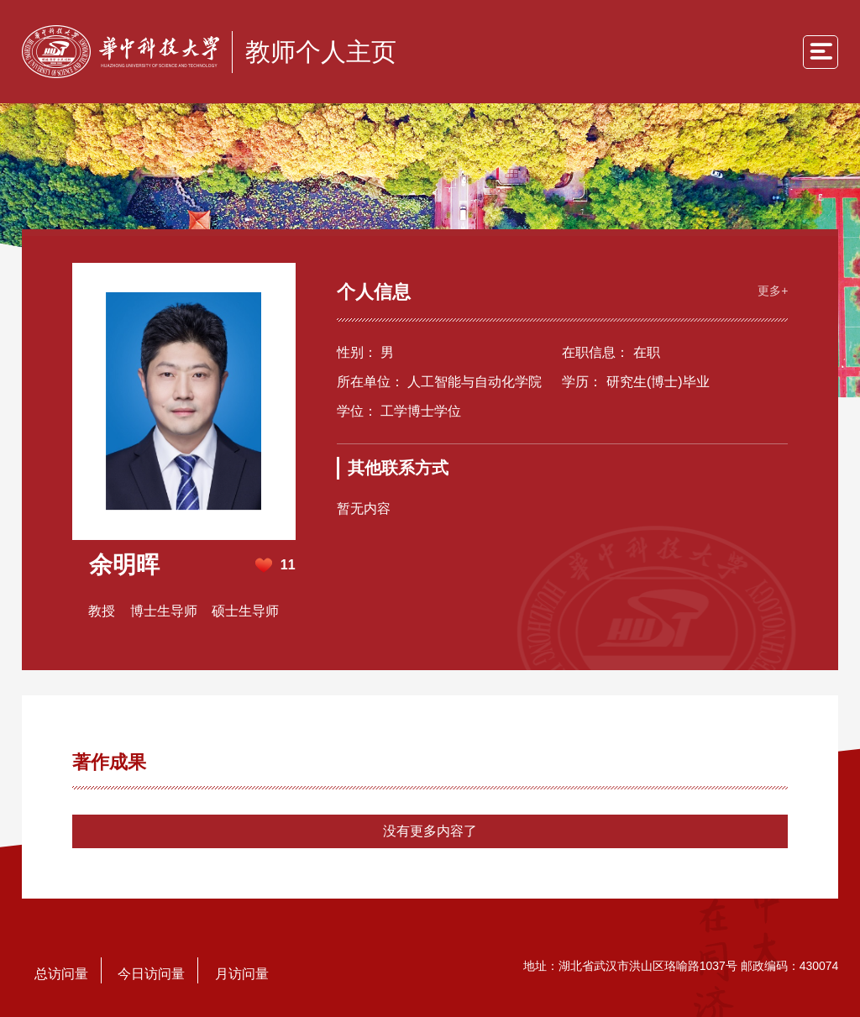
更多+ (773, 290)
